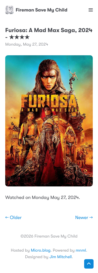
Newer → (84, 217)
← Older (13, 217)
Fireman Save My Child (36, 10)
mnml (81, 250)
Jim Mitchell (60, 256)
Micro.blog (40, 250)
